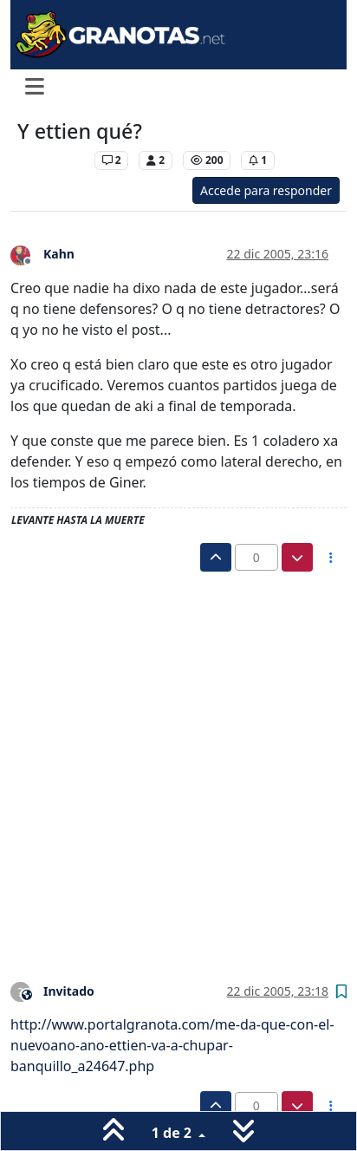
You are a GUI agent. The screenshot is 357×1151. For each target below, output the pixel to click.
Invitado (68, 991)
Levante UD (51, 160)
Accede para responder (266, 190)
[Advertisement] (178, 759)
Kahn (59, 253)
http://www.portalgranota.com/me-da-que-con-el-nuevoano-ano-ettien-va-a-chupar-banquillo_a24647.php (172, 1045)
